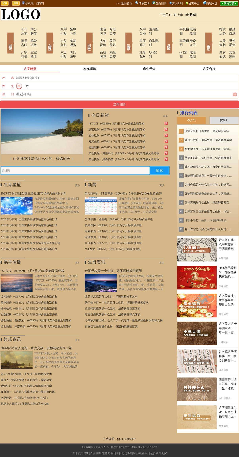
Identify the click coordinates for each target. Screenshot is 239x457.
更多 (165, 103)
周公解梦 (31, 29)
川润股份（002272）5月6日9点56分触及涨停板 (113, 230)
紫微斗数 (71, 29)
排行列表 (189, 100)
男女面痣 (214, 44)
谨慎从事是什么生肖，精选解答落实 (207, 118)
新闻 (92, 172)
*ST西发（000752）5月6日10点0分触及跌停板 (113, 236)
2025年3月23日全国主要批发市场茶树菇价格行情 (30, 230)
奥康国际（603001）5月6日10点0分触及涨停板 (113, 212)
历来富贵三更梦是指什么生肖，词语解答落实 (209, 198)
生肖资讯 (96, 249)
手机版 (28, 3)
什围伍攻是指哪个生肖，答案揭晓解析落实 (111, 313)
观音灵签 (95, 29)
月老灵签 (110, 29)
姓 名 (8, 65)
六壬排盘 (55, 44)
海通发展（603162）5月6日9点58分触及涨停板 (113, 224)
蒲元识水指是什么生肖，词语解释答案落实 (111, 284)
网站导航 (101, 440)
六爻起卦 (55, 36)
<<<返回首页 (124, 3)
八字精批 (16, 44)
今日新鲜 (100, 102)
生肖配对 (150, 29)
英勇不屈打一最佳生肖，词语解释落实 (208, 145)
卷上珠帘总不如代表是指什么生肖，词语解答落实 (209, 216)
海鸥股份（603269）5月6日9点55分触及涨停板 (113, 218)
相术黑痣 (203, 37)
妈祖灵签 (110, 44)
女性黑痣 (229, 44)
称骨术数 (31, 36)
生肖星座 (12, 172)
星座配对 (135, 36)
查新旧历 (161, 3)
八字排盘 (55, 29)
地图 (165, 440)
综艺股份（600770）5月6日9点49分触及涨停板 (116, 117)
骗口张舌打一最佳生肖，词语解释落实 (208, 127)
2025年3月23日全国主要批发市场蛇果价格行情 (29, 212)
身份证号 (190, 36)
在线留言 (89, 440)
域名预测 (190, 44)
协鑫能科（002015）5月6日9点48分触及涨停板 (116, 134)
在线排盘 (44, 37)
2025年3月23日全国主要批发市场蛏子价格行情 (29, 224)
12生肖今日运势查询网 (122, 440)
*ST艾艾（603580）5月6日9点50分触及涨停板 (116, 111)
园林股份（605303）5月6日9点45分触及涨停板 (116, 123)
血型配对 (150, 36)
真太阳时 (177, 3)
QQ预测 (173, 44)
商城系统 (211, 3)
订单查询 (144, 3)
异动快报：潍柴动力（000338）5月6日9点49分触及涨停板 (123, 140)
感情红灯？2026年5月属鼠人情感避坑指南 (26, 373)
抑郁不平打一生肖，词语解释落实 (205, 207)
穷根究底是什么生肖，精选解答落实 (207, 190)
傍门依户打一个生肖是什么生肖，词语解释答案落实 (117, 290)
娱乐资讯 (12, 326)
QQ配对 (149, 44)
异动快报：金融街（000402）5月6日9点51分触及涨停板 (119, 206)
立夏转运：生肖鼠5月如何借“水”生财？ (25, 385)
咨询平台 (194, 3)
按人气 (191, 107)
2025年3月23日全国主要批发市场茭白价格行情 (29, 206)
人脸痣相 (214, 36)
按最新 (224, 107)
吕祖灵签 (95, 44)
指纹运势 (214, 29)
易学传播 (12, 249)
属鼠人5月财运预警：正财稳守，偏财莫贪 (26, 367)
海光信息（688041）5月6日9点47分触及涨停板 (116, 128)
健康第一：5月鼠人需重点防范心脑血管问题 (28, 379)
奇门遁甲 (71, 44)
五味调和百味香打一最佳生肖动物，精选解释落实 (209, 163)
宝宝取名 (31, 44)
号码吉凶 (163, 37)
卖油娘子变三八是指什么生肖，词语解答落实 (209, 136)
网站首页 (5, 37)
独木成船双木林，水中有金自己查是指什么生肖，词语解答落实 (209, 154)
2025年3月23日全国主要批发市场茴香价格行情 (29, 218)
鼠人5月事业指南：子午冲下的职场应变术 (26, 361)
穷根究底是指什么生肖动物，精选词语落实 (209, 172)
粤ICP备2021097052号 (144, 434)
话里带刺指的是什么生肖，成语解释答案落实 (112, 296)
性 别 (8, 73)
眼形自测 (229, 29)
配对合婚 (124, 37)
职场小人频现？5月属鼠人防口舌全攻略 (25, 391)
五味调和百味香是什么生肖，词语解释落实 (209, 181)
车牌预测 (174, 36)
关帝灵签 (110, 36)
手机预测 (174, 29)
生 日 (8, 81)
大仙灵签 (95, 36)
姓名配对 (135, 44)
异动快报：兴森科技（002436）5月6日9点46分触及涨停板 (123, 146)
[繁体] (40, 3)
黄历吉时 (16, 36)
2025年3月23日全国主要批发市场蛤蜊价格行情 (29, 236)
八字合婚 (135, 29)
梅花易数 (71, 36)
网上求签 (84, 37)
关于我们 (78, 440)
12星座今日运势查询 (148, 440)
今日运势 (16, 29)
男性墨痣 (229, 36)
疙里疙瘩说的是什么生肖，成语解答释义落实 (112, 302)
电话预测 (190, 29)
